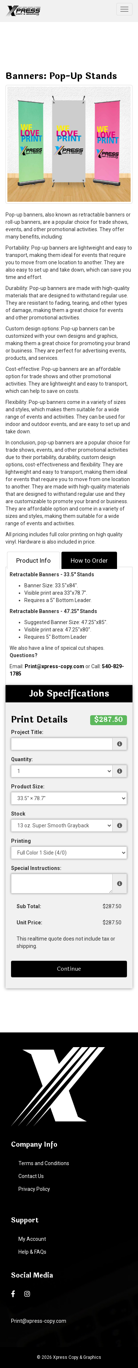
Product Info (33, 560)
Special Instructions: (36, 868)
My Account (32, 1239)
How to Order (89, 560)
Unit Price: (29, 922)
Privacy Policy (34, 1189)
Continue (69, 968)
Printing (21, 841)
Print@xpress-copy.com (54, 666)
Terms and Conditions (43, 1163)
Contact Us (31, 1176)
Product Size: (28, 786)
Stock (18, 814)
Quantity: (22, 759)
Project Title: (27, 732)
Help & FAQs (32, 1252)
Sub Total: (29, 906)
